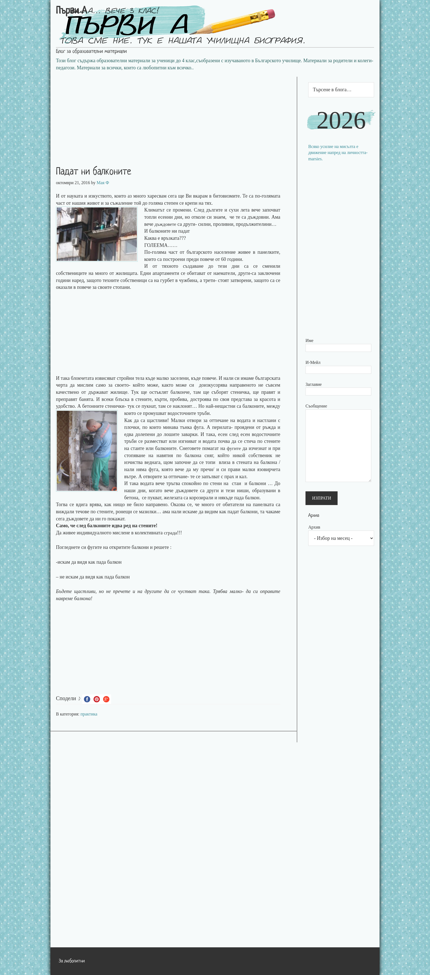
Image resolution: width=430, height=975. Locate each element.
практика (89, 714)
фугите (234, 448)
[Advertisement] (173, 115)
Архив (314, 527)
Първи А (71, 11)
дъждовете (165, 224)
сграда (170, 532)
